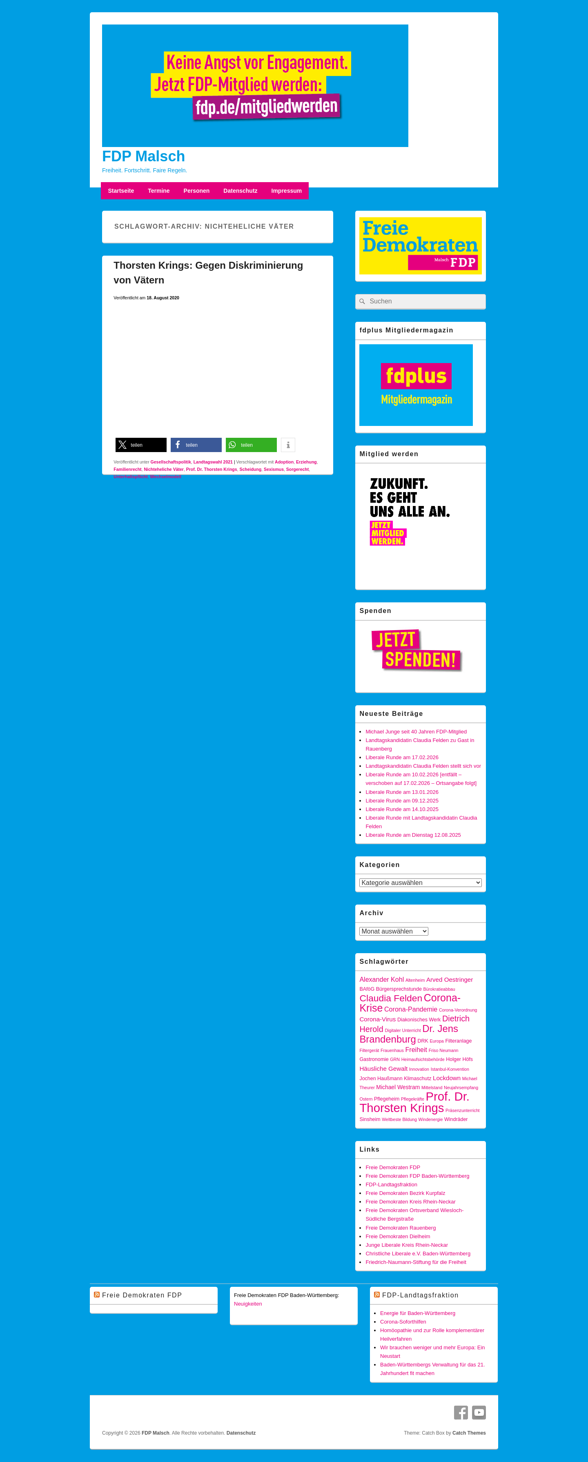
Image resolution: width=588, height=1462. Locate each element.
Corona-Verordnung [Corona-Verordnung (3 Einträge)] (458, 1009)
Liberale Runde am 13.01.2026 (402, 792)
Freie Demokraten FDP (392, 1167)
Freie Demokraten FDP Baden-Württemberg (417, 1176)
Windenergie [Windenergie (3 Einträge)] (431, 1119)
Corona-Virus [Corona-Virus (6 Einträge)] (377, 1019)
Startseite (121, 190)
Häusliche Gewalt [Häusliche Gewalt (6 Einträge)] (383, 1068)
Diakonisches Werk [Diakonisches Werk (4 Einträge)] (419, 1020)
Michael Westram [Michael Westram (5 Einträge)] (398, 1087)
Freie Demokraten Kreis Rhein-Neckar (410, 1202)
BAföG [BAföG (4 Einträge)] (366, 989)
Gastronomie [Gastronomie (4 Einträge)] (373, 1059)
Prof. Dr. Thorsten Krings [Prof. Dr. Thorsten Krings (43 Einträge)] (414, 1102)
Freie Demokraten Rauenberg (400, 1228)
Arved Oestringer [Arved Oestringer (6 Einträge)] (449, 979)
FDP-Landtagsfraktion (391, 1184)
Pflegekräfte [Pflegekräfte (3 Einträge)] (412, 1098)
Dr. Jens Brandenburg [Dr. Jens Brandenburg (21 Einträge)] (408, 1034)
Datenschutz (240, 190)
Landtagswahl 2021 (213, 461)
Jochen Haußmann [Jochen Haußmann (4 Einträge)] (380, 1078)
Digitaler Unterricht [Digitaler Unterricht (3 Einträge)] (403, 1030)
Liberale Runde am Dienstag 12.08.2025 (413, 835)
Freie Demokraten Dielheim (397, 1236)
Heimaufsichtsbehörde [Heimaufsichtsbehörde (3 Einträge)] (423, 1059)
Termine (158, 190)
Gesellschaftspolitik (171, 461)
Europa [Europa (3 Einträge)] (436, 1041)
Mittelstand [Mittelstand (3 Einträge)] (432, 1087)
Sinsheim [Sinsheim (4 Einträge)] (369, 1119)
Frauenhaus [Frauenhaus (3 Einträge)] (392, 1050)
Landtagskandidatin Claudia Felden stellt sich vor (423, 766)
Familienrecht (127, 469)
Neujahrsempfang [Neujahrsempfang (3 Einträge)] (461, 1087)
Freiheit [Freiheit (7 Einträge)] (416, 1049)
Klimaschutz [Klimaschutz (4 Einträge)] (417, 1078)
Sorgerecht (297, 469)
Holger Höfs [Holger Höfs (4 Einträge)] (459, 1059)
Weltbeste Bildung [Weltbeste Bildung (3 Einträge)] (399, 1119)
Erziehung (306, 461)
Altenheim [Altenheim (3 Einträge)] (415, 980)
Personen (197, 190)
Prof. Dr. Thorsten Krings (211, 469)
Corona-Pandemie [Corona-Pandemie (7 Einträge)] (410, 1009)
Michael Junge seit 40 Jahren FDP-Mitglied (416, 732)
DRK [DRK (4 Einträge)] (422, 1041)
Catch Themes (469, 1433)
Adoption (284, 461)
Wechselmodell (165, 476)
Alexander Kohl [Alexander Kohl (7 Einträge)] (381, 979)
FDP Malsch (143, 156)
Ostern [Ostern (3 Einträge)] (365, 1098)
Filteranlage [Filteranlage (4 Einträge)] (458, 1041)
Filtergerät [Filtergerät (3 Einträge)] (369, 1050)
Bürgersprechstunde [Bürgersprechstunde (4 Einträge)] (399, 989)
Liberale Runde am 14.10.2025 (402, 809)
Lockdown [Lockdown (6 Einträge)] (447, 1077)
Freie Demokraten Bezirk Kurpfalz (405, 1193)
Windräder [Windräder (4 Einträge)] (456, 1119)
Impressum (287, 190)
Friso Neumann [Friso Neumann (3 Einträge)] (444, 1050)
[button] (141, 445)
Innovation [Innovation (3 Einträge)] (419, 1069)
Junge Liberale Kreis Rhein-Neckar (406, 1245)
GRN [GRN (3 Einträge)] (395, 1059)
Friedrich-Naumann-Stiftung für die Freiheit (415, 1262)
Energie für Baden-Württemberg (417, 1313)
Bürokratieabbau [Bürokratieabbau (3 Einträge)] (439, 989)
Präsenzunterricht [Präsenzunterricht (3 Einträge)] (462, 1110)
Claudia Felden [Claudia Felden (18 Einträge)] (390, 998)
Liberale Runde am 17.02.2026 (402, 757)
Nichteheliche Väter (163, 469)
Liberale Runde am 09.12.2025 (402, 801)
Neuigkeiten (248, 1304)
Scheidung (250, 469)
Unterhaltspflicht (130, 476)
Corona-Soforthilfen (403, 1322)
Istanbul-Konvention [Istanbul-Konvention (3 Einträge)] (450, 1069)
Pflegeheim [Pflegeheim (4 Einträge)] (386, 1099)
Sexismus (274, 469)
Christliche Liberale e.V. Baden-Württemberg (417, 1253)
